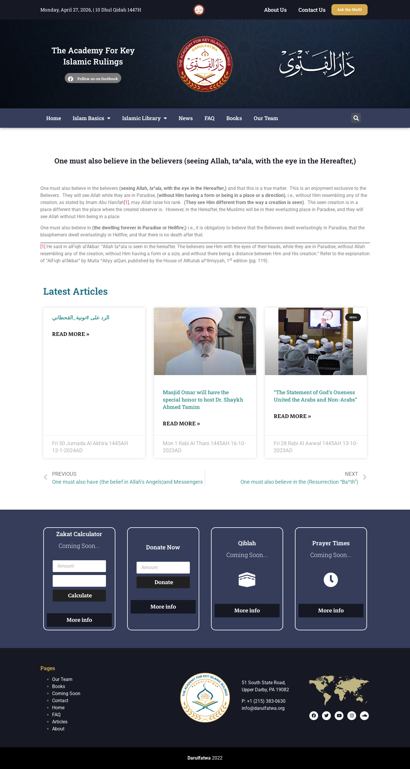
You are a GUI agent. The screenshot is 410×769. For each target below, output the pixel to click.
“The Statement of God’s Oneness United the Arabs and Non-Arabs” (315, 396)
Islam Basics (91, 118)
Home (53, 118)
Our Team (266, 118)
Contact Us (312, 9)
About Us (275, 9)
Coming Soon (66, 693)
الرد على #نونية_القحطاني (80, 317)
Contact (60, 700)
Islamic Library (144, 118)
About (58, 729)
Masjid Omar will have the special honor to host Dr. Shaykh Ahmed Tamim (203, 399)
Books (234, 118)
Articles (59, 722)
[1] (126, 202)
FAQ (210, 118)
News (186, 118)
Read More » (70, 334)
